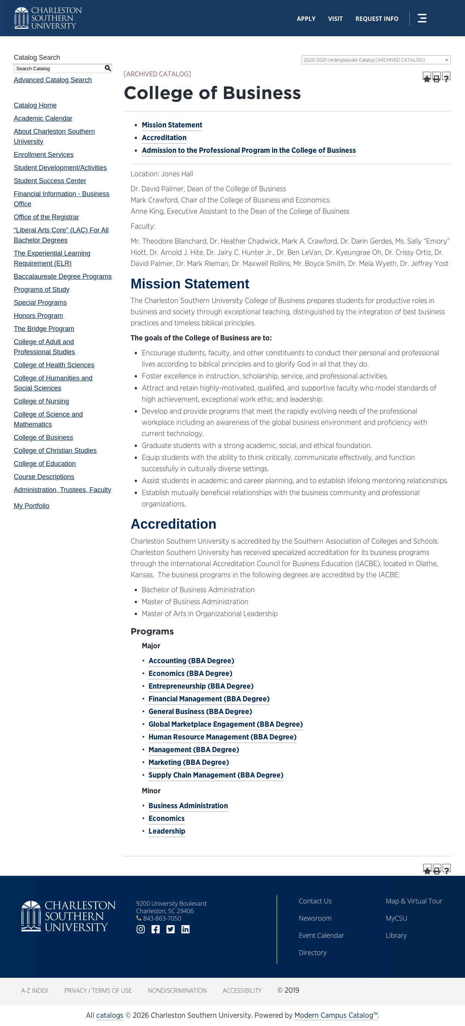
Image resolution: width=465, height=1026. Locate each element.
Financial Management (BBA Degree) (209, 698)
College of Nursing (41, 401)
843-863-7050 (162, 918)
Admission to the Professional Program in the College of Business (249, 150)
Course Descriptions (44, 476)
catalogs (110, 1015)
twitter (170, 929)
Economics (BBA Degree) (190, 673)
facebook (155, 929)
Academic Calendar (43, 118)
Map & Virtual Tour (414, 900)
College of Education (45, 463)
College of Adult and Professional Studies (44, 347)
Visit (335, 19)
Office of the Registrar (46, 217)
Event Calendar (321, 935)
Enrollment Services (44, 154)
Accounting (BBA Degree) (191, 660)
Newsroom (315, 918)
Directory (313, 952)
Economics (167, 818)
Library (396, 935)
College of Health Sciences (54, 365)
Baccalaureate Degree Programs (63, 276)
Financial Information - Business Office (61, 199)
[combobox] (376, 59)
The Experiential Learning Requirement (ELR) (52, 258)
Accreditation (164, 137)
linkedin (185, 929)
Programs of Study (41, 289)
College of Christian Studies (55, 450)
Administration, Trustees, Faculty (62, 490)
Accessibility (242, 990)
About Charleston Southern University (54, 136)
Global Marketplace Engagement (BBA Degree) (226, 724)
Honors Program (38, 315)
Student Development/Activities (60, 167)
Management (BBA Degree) (194, 749)
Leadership (167, 830)
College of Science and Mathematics (48, 419)
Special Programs (40, 302)
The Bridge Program (44, 329)
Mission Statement (172, 124)
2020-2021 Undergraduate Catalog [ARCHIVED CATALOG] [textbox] (364, 60)
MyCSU (397, 918)
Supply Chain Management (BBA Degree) (216, 774)
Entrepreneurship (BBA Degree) (201, 686)
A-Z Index (34, 990)
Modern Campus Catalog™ (336, 1015)
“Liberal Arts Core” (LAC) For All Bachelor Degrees (61, 235)
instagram (140, 929)
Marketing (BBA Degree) (189, 762)
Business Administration (188, 805)
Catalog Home (35, 105)
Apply (306, 19)
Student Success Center (50, 181)
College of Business (43, 437)
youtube (200, 929)
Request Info (377, 19)
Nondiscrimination (177, 990)
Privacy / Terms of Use (98, 990)
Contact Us (315, 900)
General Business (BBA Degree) (200, 711)
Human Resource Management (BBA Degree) (223, 736)
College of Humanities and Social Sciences (53, 383)
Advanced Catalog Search (53, 80)
